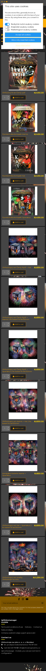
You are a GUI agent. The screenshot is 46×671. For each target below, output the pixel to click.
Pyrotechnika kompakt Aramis (15, 134)
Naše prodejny (7, 630)
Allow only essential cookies (23, 40)
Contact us (37, 627)
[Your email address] (20, 603)
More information (23, 45)
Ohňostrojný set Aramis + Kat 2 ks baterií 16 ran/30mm (16, 422)
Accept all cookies (23, 35)
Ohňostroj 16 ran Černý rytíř (13, 93)
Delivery (28, 627)
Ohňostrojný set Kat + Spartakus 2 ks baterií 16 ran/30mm (16, 526)
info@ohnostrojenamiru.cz (29, 648)
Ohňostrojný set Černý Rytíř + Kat (16, 267)
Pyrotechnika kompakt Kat (13, 176)
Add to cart (18, 97)
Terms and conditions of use (12, 627)
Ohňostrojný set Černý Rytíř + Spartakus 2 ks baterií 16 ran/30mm (17, 370)
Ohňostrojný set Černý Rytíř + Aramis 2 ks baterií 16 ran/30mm (15, 318)
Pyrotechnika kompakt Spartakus (16, 217)
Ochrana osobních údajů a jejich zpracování (18, 633)
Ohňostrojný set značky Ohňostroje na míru (12, 578)
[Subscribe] (42, 603)
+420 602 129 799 (10, 648)
